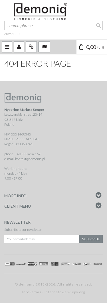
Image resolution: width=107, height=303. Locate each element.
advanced (11, 34)
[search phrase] (53, 25)
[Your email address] (41, 239)
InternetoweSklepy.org (65, 292)
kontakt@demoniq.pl (30, 159)
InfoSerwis (31, 292)
